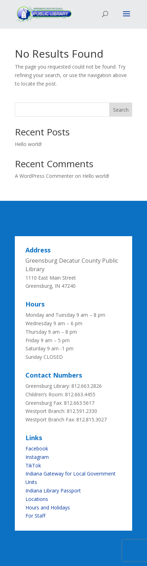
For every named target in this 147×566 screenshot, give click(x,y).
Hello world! (28, 144)
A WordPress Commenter (44, 176)
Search (121, 109)
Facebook (36, 448)
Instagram (37, 457)
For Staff (35, 515)
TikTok (33, 465)
